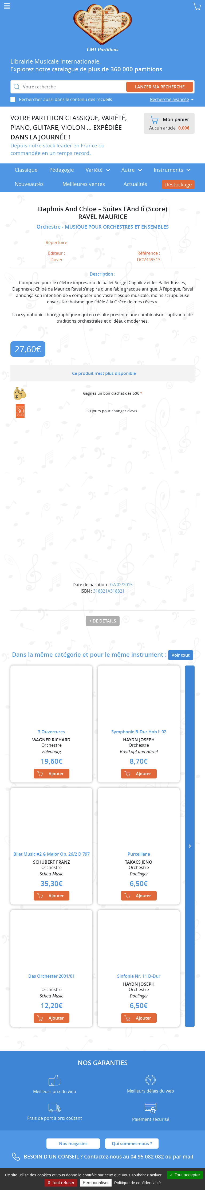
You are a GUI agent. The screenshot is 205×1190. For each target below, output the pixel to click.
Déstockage (178, 184)
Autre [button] (131, 169)
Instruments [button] (172, 169)
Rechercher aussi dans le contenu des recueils (65, 99)
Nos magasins (73, 1143)
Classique (26, 169)
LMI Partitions (103, 49)
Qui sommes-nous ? (132, 1143)
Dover (56, 260)
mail (188, 1156)
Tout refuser (60, 1182)
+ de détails (102, 621)
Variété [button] (98, 169)
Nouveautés (29, 184)
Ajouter (50, 773)
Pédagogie (61, 169)
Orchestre (49, 226)
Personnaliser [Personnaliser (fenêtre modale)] (96, 1182)
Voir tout (181, 655)
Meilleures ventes (83, 184)
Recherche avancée (169, 99)
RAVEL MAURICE (102, 217)
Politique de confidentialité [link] (137, 1182)
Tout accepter (185, 1175)
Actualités (135, 184)
